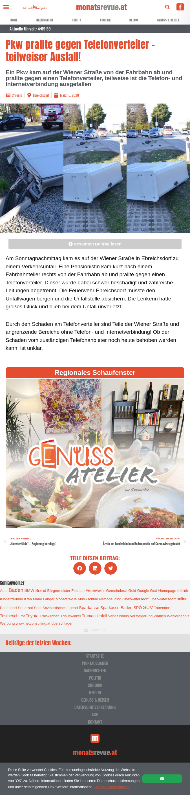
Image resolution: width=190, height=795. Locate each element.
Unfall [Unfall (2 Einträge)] (102, 616)
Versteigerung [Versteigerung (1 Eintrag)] (141, 616)
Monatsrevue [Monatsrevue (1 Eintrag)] (66, 599)
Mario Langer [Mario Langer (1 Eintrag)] (44, 599)
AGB (95, 714)
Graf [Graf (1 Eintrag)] (153, 590)
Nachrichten (44, 20)
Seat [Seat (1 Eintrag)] (37, 608)
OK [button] (162, 778)
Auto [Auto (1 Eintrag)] (4, 590)
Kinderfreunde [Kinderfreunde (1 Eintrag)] (11, 599)
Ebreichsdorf (41, 95)
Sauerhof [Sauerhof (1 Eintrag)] (25, 608)
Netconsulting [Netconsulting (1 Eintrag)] (110, 599)
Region (133, 20)
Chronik (105, 20)
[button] (6, 7)
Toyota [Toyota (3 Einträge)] (32, 615)
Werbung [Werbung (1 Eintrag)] (7, 623)
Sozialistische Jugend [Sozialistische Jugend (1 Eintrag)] (60, 608)
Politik (76, 20)
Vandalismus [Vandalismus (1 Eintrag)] (118, 616)
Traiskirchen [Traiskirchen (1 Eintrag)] (49, 616)
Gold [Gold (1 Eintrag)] (132, 590)
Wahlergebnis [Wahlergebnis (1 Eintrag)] (178, 616)
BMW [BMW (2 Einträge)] (29, 590)
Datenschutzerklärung (95, 707)
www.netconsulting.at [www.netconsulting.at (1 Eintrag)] (33, 623)
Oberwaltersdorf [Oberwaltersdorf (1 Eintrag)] (135, 599)
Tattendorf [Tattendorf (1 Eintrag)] (162, 608)
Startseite (95, 656)
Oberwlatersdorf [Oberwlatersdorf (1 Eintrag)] (162, 599)
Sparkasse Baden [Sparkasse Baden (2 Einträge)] (116, 607)
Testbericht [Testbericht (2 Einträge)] (10, 616)
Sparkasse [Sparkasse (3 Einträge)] (89, 607)
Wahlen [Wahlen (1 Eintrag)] (160, 616)
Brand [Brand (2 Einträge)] (40, 590)
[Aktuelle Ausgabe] (33, 6)
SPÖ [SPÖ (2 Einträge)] (137, 607)
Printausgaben (95, 663)
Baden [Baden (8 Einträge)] (16, 590)
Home (13, 20)
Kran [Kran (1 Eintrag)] (28, 599)
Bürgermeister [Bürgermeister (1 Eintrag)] (58, 590)
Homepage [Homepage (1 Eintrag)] (167, 590)
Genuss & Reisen (168, 20)
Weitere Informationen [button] (111, 787)
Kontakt (95, 722)
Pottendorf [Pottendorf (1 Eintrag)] (8, 608)
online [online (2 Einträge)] (182, 599)
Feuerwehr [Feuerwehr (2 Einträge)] (95, 590)
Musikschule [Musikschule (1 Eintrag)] (88, 599)
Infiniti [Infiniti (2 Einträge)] (182, 590)
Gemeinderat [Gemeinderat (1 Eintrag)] (116, 590)
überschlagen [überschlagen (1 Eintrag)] (62, 623)
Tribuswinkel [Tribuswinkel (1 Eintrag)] (71, 616)
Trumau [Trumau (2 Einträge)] (89, 616)
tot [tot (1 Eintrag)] (23, 616)
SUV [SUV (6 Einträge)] (148, 607)
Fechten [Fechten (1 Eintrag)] (78, 590)
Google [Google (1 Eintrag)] (143, 590)
